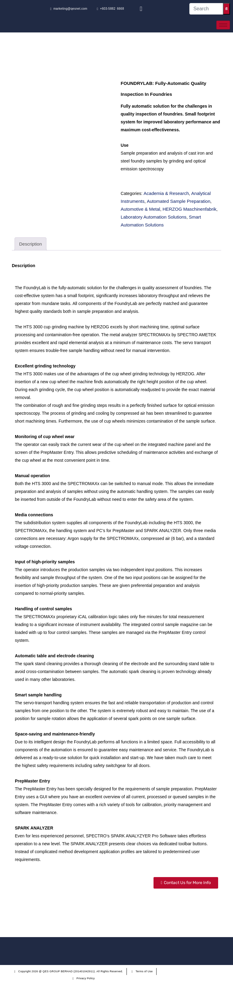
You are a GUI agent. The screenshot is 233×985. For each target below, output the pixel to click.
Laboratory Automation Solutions (154, 216)
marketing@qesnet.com (68, 9)
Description (30, 243)
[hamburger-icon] (223, 25)
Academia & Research (166, 193)
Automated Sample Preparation (178, 201)
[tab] (30, 243)
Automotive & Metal (140, 209)
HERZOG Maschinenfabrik (190, 209)
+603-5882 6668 (110, 9)
